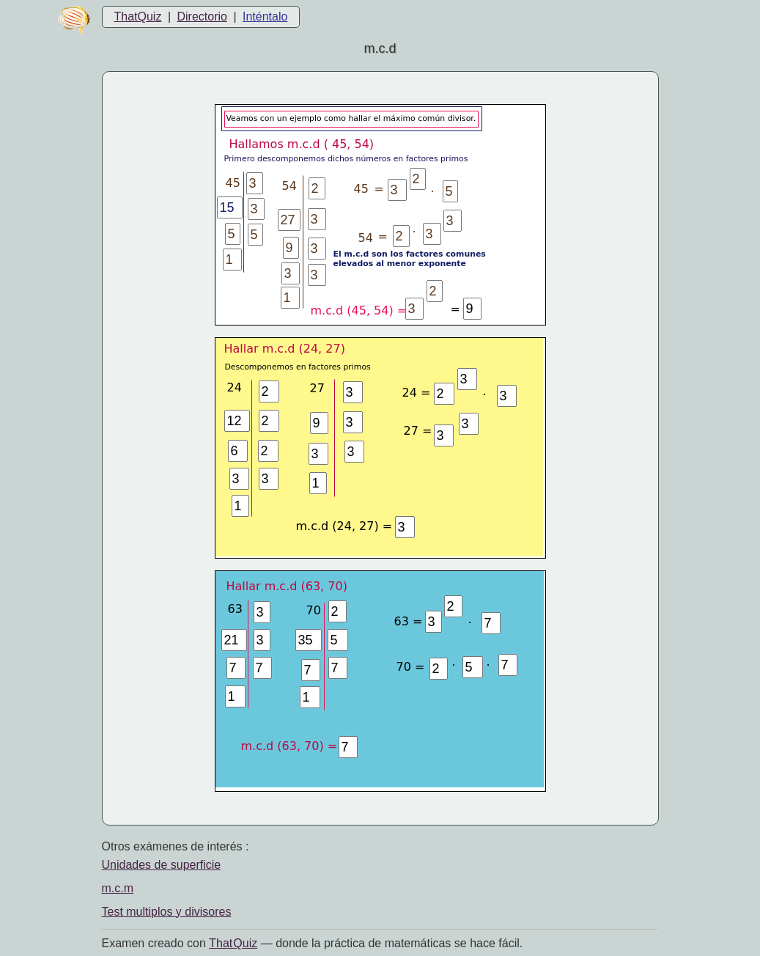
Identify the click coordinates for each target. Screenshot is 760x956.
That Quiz (233, 943)
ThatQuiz (138, 16)
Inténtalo (265, 16)
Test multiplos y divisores (167, 911)
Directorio (201, 16)
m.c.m (118, 888)
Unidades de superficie (161, 864)
